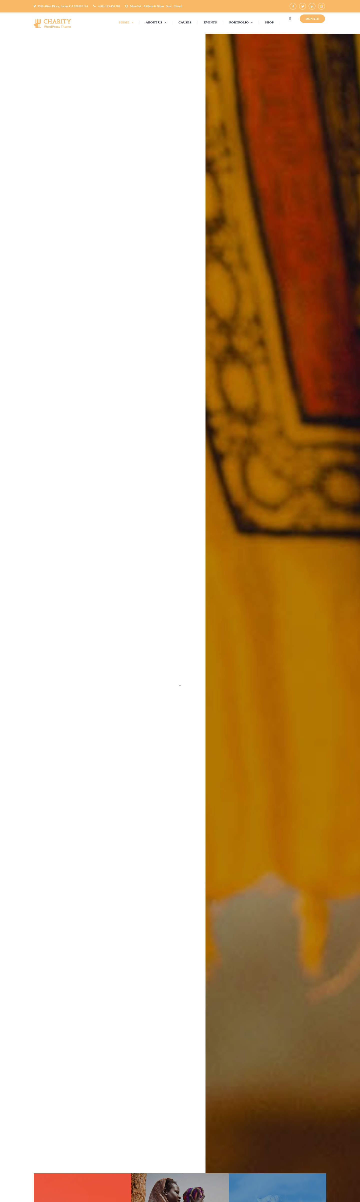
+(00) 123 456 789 (109, 6)
